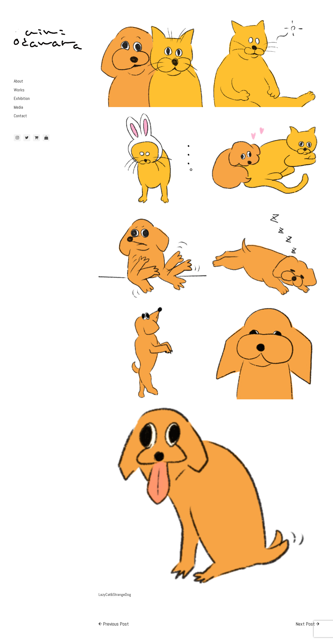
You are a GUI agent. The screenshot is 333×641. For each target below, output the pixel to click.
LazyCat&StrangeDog (115, 594)
